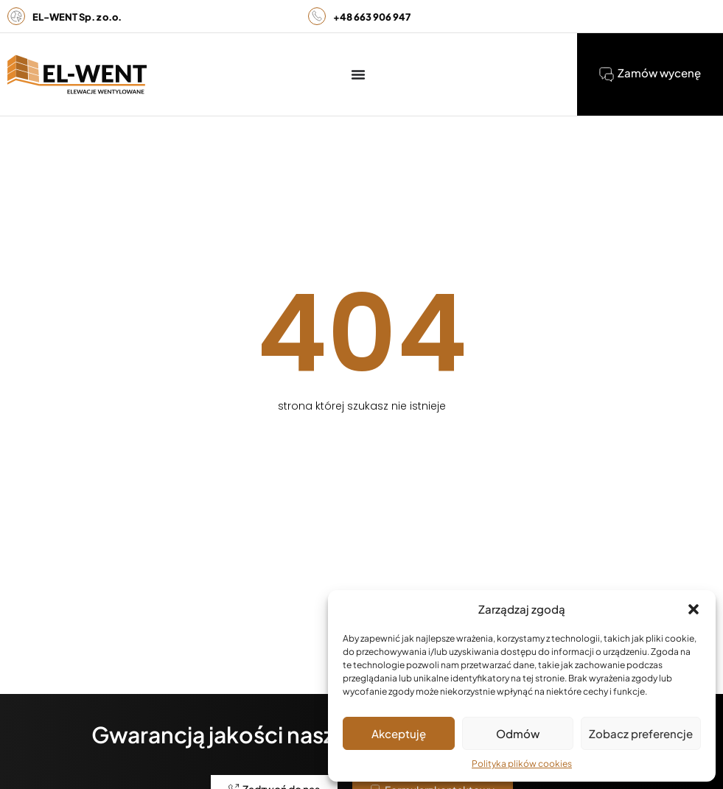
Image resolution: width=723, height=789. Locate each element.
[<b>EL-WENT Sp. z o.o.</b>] (16, 16)
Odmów (517, 733)
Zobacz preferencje (641, 733)
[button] (693, 609)
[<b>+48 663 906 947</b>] (317, 16)
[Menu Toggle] (358, 74)
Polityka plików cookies (522, 763)
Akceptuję (398, 733)
